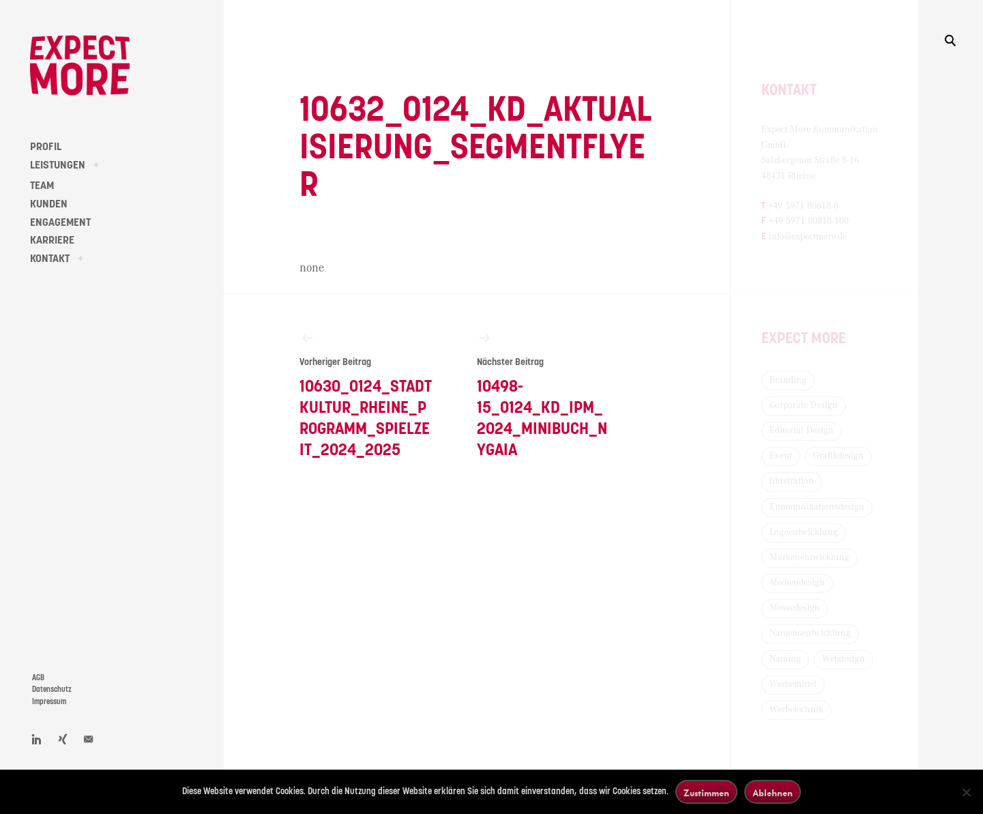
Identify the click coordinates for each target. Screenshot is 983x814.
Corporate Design (803, 405)
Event (780, 456)
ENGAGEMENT (60, 222)
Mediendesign (797, 582)
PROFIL (45, 146)
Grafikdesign (838, 456)
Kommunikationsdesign (816, 507)
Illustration (791, 481)
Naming (785, 659)
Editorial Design (801, 430)
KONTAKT (50, 258)
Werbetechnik (796, 709)
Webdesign (843, 659)
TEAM (42, 185)
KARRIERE (52, 240)
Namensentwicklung (810, 633)
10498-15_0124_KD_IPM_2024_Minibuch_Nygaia (543, 394)
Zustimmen (706, 792)
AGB (38, 678)
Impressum (49, 702)
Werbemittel (793, 684)
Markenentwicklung (809, 557)
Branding (787, 380)
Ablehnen (772, 792)
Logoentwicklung (803, 532)
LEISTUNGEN (57, 165)
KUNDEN (49, 204)
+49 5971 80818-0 (803, 206)
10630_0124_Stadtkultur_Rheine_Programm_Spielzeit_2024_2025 (365, 394)
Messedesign (794, 608)
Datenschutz (52, 689)
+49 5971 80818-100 (809, 221)
